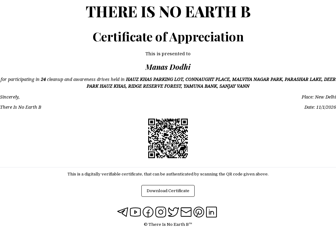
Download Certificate (168, 190)
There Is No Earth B (168, 11)
